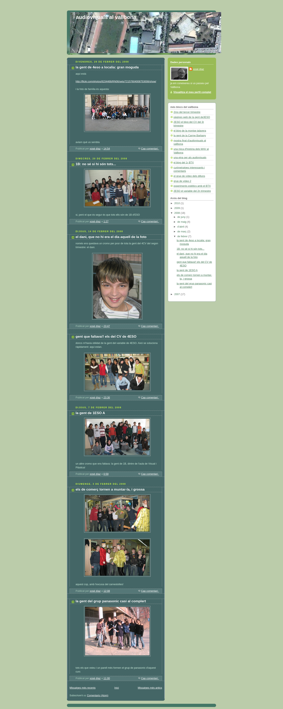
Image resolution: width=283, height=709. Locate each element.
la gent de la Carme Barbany (190, 135)
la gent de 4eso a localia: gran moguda (107, 67)
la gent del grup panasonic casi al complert (111, 601)
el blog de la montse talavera (190, 130)
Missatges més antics (150, 687)
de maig (182, 221)
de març (182, 231)
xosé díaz (198, 69)
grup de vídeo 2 (182, 181)
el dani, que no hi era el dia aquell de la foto (111, 237)
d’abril (181, 226)
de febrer (182, 236)
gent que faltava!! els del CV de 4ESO (106, 336)
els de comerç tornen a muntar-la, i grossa (110, 489)
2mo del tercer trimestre (187, 112)
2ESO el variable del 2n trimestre (192, 191)
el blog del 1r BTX (184, 162)
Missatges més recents (83, 687)
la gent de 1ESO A (90, 413)
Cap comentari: (150, 148)
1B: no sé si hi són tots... (96, 164)
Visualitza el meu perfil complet (192, 92)
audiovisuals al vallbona (106, 17)
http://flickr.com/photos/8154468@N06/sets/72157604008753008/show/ (116, 81)
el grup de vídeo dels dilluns (189, 176)
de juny (181, 217)
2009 (177, 208)
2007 (177, 294)
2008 (177, 213)
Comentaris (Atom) (97, 695)
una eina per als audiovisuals (190, 157)
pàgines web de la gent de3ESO (192, 117)
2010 (177, 203)
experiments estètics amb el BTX (192, 186)
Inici (116, 687)
